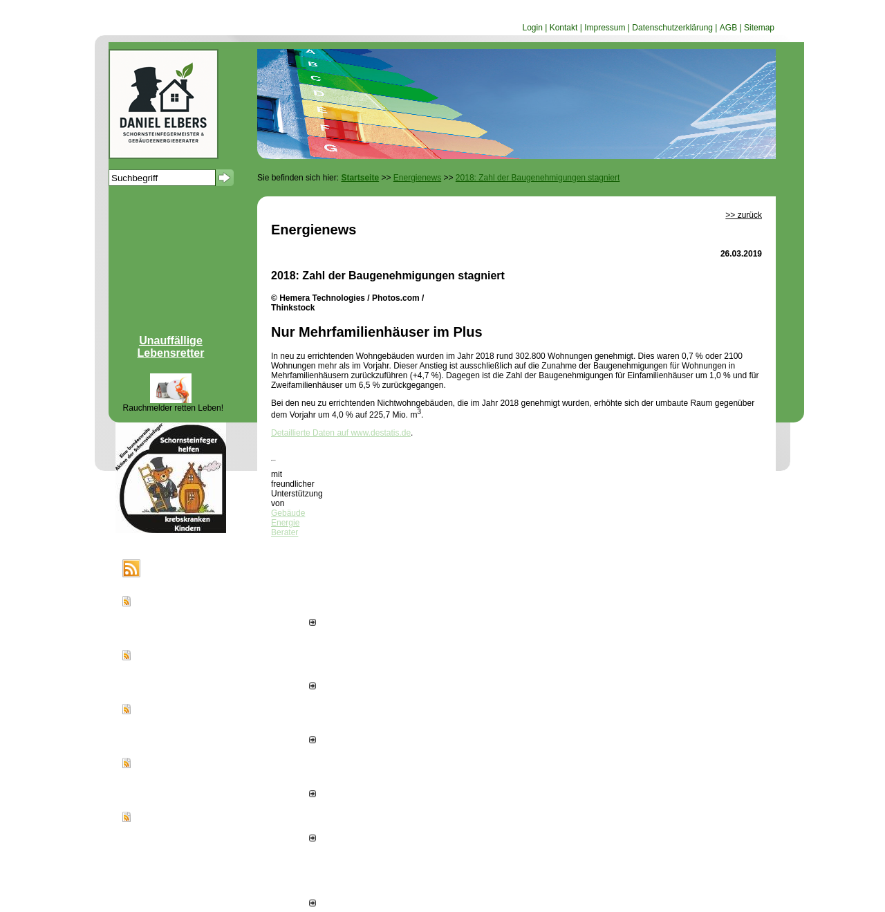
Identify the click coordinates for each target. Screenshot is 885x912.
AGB (728, 27)
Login (532, 27)
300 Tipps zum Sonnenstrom (192, 826)
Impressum (604, 27)
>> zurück (743, 215)
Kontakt (564, 27)
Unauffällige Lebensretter (171, 347)
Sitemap (759, 27)
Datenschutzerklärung (672, 27)
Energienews (177, 569)
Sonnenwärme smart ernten (191, 610)
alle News (292, 904)
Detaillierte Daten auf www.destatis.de (341, 433)
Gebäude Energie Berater (288, 522)
